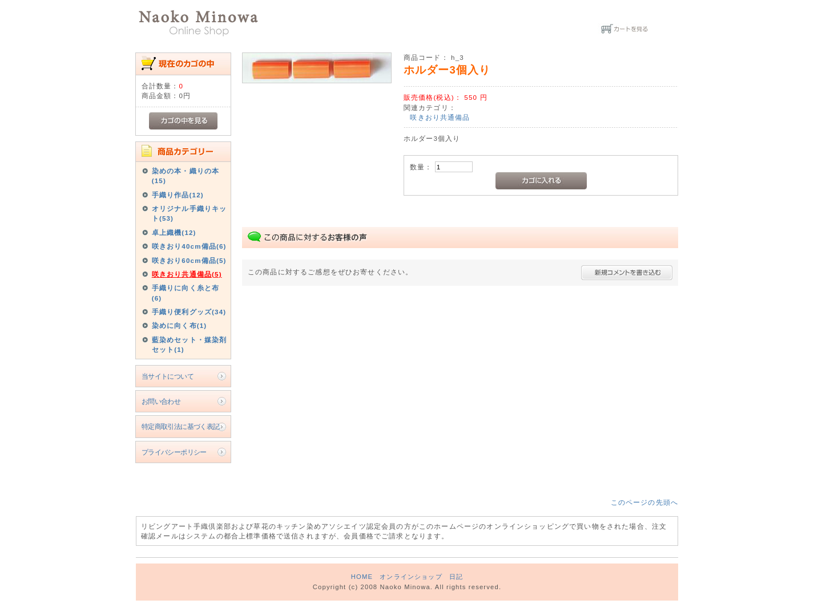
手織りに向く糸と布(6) (185, 292)
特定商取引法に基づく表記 (181, 426)
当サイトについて (168, 376)
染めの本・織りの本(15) (185, 175)
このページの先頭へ (644, 502)
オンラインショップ (411, 576)
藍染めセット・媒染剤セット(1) (189, 344)
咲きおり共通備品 (440, 117)
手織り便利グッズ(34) (189, 311)
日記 (456, 576)
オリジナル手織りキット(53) (189, 213)
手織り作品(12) (178, 194)
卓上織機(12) (174, 232)
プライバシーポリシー (174, 452)
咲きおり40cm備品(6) (189, 246)
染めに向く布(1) (179, 325)
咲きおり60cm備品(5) (189, 260)
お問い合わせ (161, 401)
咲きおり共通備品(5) (187, 274)
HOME (362, 576)
